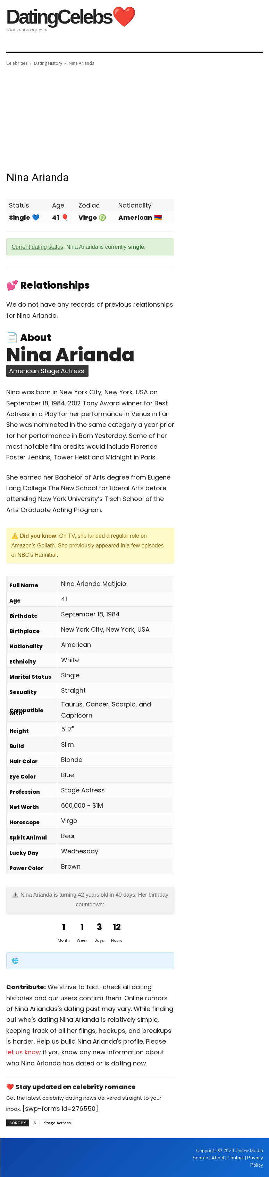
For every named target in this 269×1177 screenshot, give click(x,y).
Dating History (48, 63)
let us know (23, 1052)
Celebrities (16, 63)
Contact (235, 1157)
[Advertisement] (134, 119)
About (217, 1157)
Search (201, 1157)
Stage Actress (57, 1122)
